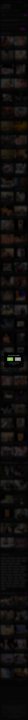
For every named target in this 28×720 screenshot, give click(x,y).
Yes (10, 359)
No (18, 359)
